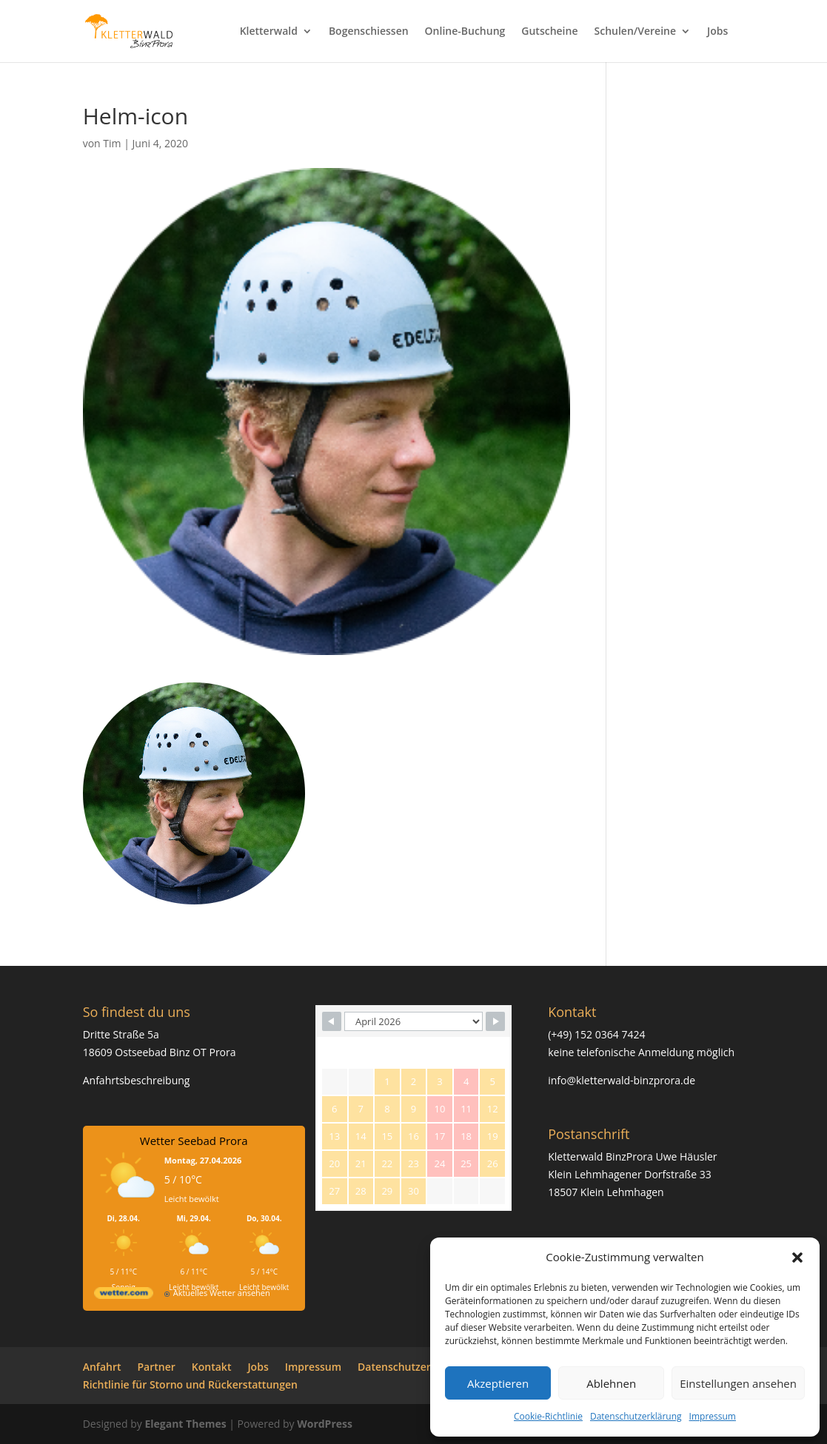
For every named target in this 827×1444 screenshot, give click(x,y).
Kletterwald (269, 32)
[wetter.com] (123, 1295)
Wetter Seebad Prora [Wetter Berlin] (194, 1140)
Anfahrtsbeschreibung (136, 1080)
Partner (156, 1367)
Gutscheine (549, 32)
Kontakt (212, 1367)
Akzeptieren (498, 1383)
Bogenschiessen (369, 32)
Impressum (712, 1416)
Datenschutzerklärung (636, 1416)
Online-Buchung (465, 32)
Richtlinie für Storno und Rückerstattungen (190, 1384)
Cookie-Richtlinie (548, 1416)
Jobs (717, 32)
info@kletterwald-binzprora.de (621, 1080)
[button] (797, 1257)
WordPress (324, 1424)
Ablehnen (611, 1383)
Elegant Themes (185, 1424)
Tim (112, 143)
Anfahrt (102, 1367)
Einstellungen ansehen (738, 1383)
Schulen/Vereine (635, 32)
